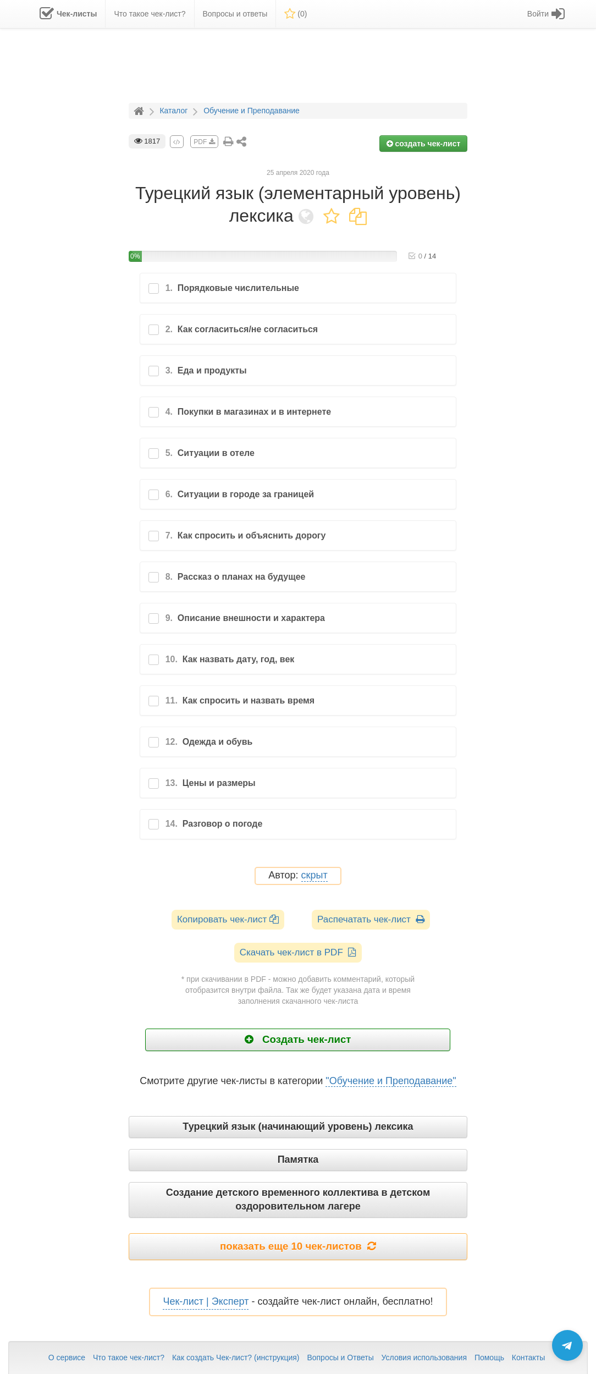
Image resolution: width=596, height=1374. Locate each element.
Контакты (528, 1357)
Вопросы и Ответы (340, 1357)
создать (424, 143)
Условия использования (424, 1357)
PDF (204, 142)
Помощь (489, 1357)
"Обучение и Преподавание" (390, 1080)
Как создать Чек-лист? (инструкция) (236, 1357)
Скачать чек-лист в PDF (298, 952)
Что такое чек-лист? (128, 1357)
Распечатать (370, 919)
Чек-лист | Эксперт (206, 1301)
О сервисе (66, 1357)
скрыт (314, 875)
